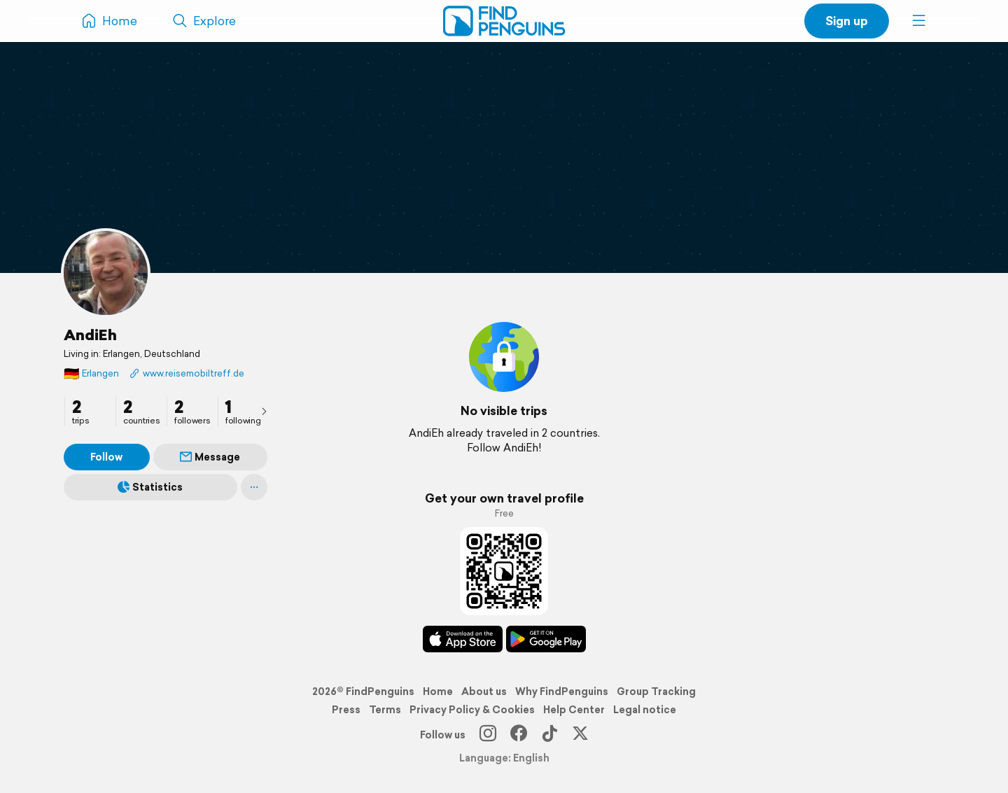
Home (438, 692)
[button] (919, 21)
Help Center (574, 710)
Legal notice (644, 710)
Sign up (846, 20)
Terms (385, 710)
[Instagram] (487, 735)
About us (484, 692)
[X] (580, 735)
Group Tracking (656, 692)
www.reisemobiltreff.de (187, 373)
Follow (106, 457)
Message (210, 457)
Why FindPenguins (561, 692)
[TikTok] (549, 735)
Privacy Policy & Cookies (472, 710)
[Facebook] (518, 735)
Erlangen (91, 373)
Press (346, 710)
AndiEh (90, 334)
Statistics (150, 487)
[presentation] (264, 411)
